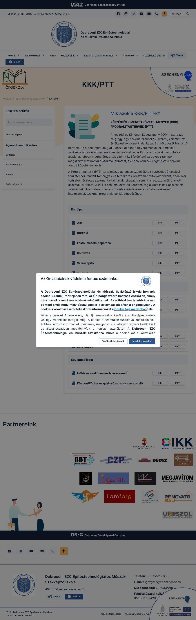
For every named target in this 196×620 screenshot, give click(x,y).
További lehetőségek (113, 341)
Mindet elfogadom (142, 341)
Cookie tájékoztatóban (130, 309)
